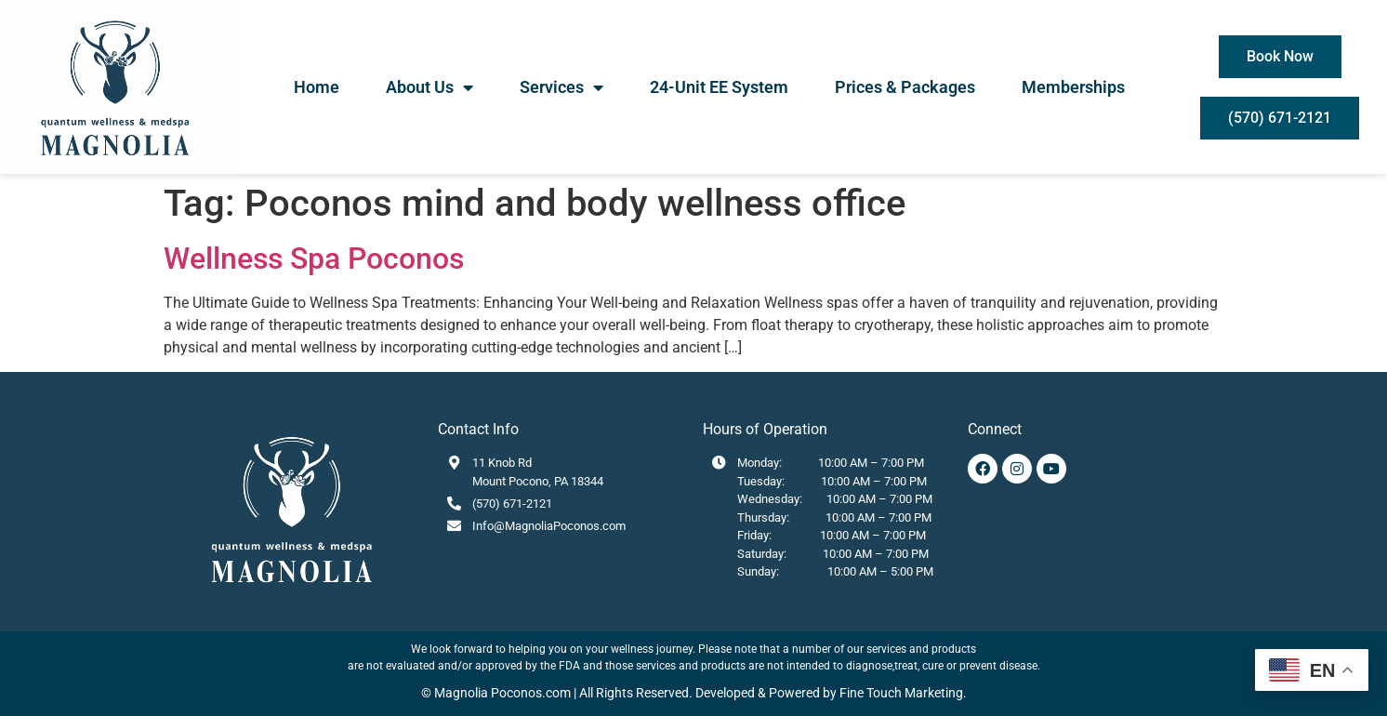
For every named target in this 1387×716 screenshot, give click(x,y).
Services (561, 87)
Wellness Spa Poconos (314, 258)
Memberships (1073, 87)
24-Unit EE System (719, 87)
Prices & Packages (905, 87)
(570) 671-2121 (512, 503)
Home (316, 87)
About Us (429, 87)
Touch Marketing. (915, 692)
